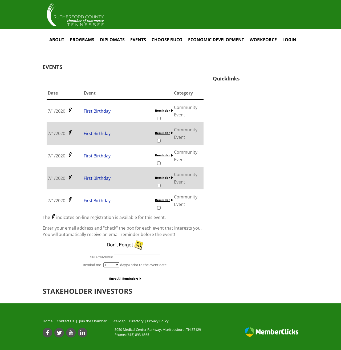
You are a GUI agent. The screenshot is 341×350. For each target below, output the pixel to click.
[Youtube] (71, 332)
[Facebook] (47, 332)
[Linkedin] (82, 332)
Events (138, 40)
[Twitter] (59, 332)
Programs (82, 40)
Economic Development (216, 40)
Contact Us (66, 321)
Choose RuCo (167, 40)
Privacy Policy (158, 321)
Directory (136, 321)
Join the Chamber (92, 321)
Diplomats (112, 40)
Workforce (263, 40)
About (56, 40)
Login (289, 40)
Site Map (118, 321)
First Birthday (97, 111)
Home (47, 321)
